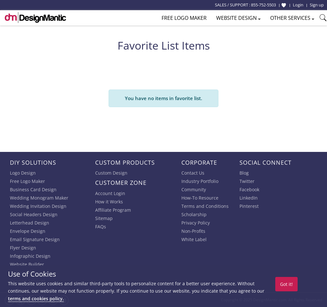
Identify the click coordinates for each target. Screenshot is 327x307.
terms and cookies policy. (36, 298)
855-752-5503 (263, 5)
